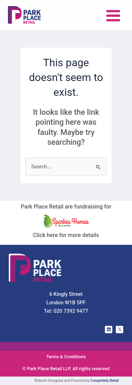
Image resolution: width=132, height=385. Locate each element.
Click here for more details (66, 235)
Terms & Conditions (66, 356)
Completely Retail (104, 381)
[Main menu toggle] (113, 15)
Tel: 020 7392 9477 (66, 311)
